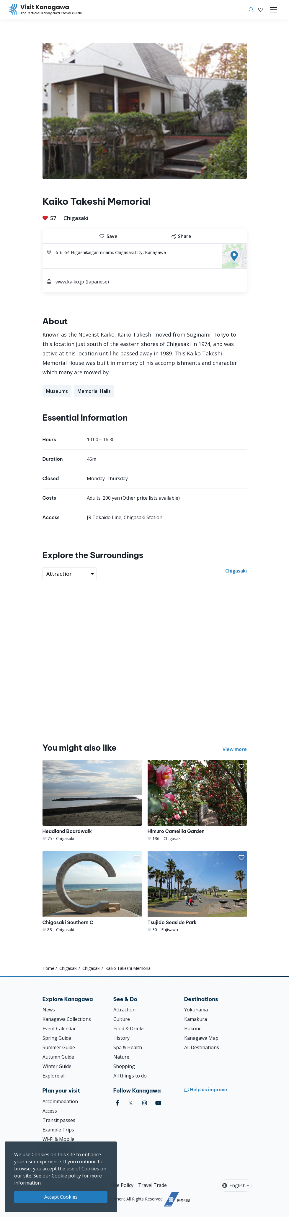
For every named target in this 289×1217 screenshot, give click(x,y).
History (121, 1038)
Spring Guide (57, 1038)
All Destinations (201, 1047)
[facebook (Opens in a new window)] (117, 1103)
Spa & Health (127, 1047)
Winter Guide (57, 1066)
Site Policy (122, 1185)
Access (50, 1111)
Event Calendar (59, 1028)
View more (235, 749)
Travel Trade (152, 1185)
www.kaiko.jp (69, 281)
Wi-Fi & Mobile (58, 1139)
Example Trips (58, 1129)
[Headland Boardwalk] (92, 801)
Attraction (124, 1009)
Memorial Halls (94, 391)
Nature (121, 1057)
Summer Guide (59, 1047)
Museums (57, 391)
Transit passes (59, 1120)
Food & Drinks (129, 1028)
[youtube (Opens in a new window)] (158, 1103)
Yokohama (196, 1009)
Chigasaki (76, 218)
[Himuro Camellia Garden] (197, 801)
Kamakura (195, 1019)
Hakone (193, 1028)
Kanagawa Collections (67, 1019)
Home (48, 968)
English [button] (234, 1185)
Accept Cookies (61, 1197)
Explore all (54, 1075)
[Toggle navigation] (274, 10)
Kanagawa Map (201, 1038)
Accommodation (60, 1101)
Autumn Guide (58, 1057)
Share (181, 236)
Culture (121, 1019)
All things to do (130, 1075)
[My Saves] (260, 10)
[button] (260, 9)
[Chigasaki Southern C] (92, 892)
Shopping (124, 1066)
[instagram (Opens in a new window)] (144, 1103)
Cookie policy (66, 1175)
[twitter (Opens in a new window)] (130, 1103)
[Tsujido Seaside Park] (197, 892)
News (49, 1009)
